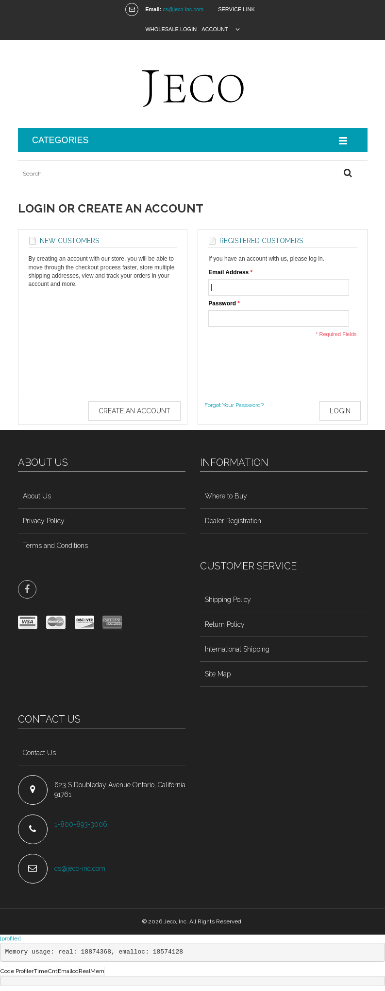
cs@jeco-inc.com (183, 9)
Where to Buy (226, 496)
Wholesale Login (171, 29)
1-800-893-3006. (82, 824)
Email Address (228, 272)
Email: (153, 9)
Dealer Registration (233, 521)
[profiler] (10, 938)
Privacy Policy (44, 521)
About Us (37, 496)
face (27, 589)
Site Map (218, 674)
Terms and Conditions (55, 545)
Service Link (236, 9)
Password (222, 304)
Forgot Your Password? (234, 405)
